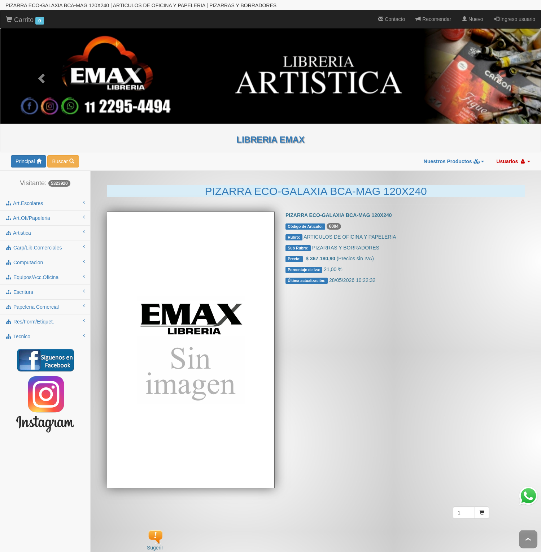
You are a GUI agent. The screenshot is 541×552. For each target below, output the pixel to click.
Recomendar (433, 14)
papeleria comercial (45, 302)
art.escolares (45, 198)
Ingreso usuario (514, 14)
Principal (29, 157)
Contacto (391, 14)
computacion (45, 257)
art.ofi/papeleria (45, 213)
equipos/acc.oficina (45, 272)
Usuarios (513, 157)
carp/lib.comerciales (45, 242)
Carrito (25, 15)
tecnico (45, 331)
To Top (528, 539)
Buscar (63, 157)
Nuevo (472, 14)
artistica (45, 228)
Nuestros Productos (454, 157)
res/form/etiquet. (45, 316)
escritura (45, 287)
